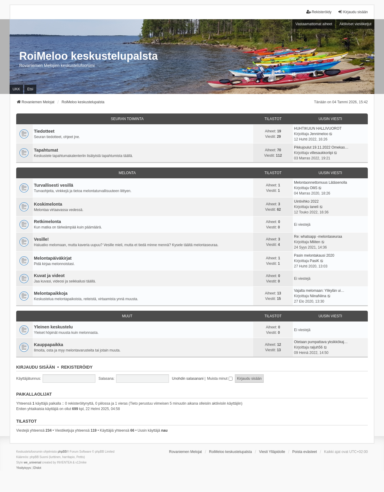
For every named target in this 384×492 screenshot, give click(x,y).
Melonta (127, 173)
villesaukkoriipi (321, 153)
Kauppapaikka (48, 344)
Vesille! (41, 239)
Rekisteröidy (77, 367)
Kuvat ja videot (49, 275)
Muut (127, 316)
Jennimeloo (319, 134)
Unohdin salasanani (187, 378)
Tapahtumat (46, 150)
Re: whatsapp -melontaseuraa (318, 236)
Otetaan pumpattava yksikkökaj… (321, 342)
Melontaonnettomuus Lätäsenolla (320, 182)
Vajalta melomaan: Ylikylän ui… (319, 290)
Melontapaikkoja (51, 293)
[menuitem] (23, 468)
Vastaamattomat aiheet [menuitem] (314, 24)
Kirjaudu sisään (35, 367)
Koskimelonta (48, 204)
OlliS (313, 188)
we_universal (32, 462)
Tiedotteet (44, 131)
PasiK (314, 261)
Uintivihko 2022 (306, 201)
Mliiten (315, 242)
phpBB (62, 451)
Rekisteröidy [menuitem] (319, 12)
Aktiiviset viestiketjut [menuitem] (355, 24)
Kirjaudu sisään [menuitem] (353, 12)
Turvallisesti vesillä (53, 185)
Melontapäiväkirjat (53, 258)
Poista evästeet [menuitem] (304, 452)
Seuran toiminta (127, 119)
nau (164, 430)
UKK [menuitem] (16, 89)
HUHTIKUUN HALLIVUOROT (318, 128)
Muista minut (219, 378)
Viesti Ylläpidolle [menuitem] (272, 452)
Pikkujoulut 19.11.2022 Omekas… (321, 147)
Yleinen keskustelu (53, 326)
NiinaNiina (318, 296)
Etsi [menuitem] (30, 89)
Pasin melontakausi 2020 (314, 255)
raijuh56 (316, 347)
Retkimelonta (47, 221)
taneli (314, 207)
